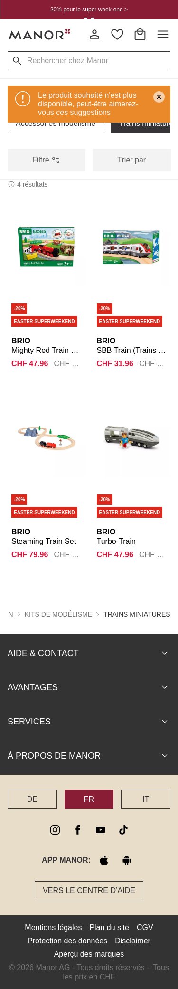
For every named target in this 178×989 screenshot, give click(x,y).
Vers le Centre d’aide (89, 890)
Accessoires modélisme (55, 123)
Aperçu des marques (89, 954)
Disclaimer (132, 940)
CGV (145, 927)
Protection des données (67, 940)
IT (145, 799)
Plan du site (109, 927)
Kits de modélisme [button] (58, 614)
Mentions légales (53, 927)
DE (32, 799)
